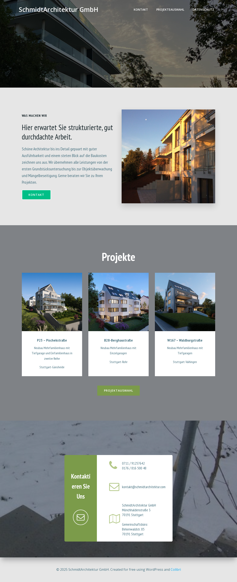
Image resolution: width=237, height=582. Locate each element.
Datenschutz (203, 9)
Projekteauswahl (170, 9)
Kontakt (141, 9)
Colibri (176, 569)
